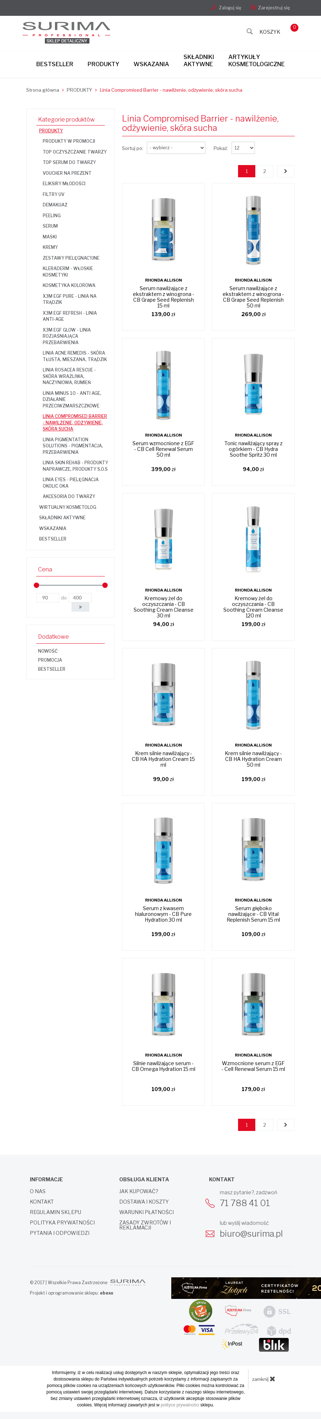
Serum (50, 226)
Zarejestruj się (270, 7)
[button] (80, 607)
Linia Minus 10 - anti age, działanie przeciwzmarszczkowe (72, 400)
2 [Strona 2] (264, 171)
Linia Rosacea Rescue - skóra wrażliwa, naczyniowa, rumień (69, 376)
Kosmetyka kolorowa (69, 285)
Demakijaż (55, 204)
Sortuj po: (132, 148)
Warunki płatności (146, 1212)
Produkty (103, 64)
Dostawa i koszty (144, 1201)
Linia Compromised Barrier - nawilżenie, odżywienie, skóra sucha (75, 423)
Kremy (50, 247)
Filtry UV (54, 194)
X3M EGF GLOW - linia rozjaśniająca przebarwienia (67, 336)
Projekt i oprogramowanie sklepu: (71, 1293)
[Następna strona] (285, 171)
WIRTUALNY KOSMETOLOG (67, 507)
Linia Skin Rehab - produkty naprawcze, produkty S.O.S (75, 466)
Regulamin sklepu (55, 1212)
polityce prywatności (179, 1404)
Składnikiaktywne (198, 61)
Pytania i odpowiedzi (59, 1233)
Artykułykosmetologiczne (256, 61)
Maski (50, 236)
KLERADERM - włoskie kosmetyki (68, 272)
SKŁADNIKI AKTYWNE (62, 517)
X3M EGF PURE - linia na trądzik (70, 299)
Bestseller (54, 64)
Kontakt (42, 1201)
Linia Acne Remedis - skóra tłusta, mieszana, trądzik (75, 356)
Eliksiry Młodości (64, 183)
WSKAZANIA (52, 528)
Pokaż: (221, 148)
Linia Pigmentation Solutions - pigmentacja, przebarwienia (73, 446)
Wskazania (151, 64)
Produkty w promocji (69, 141)
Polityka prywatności (62, 1222)
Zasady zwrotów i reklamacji (145, 1225)
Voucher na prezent (67, 173)
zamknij (263, 1378)
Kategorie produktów (66, 119)
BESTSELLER (52, 539)
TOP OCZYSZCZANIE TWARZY (75, 152)
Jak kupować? (138, 1191)
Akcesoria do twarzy (69, 496)
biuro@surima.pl (251, 1233)
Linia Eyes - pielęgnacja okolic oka (71, 483)
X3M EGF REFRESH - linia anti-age (70, 316)
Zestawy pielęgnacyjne (71, 258)
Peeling (52, 215)
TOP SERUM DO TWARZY (69, 162)
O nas (38, 1191)
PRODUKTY (51, 130)
